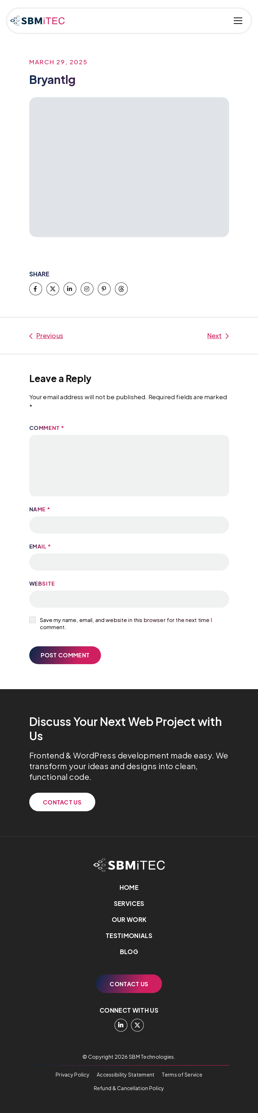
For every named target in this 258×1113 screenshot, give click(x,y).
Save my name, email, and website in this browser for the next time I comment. (126, 623)
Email (40, 546)
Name (39, 509)
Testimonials (129, 935)
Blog (129, 952)
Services (129, 903)
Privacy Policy (73, 1074)
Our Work (129, 919)
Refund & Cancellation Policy (129, 1088)
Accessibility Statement (126, 1074)
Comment (46, 427)
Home (129, 887)
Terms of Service (182, 1074)
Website (42, 583)
